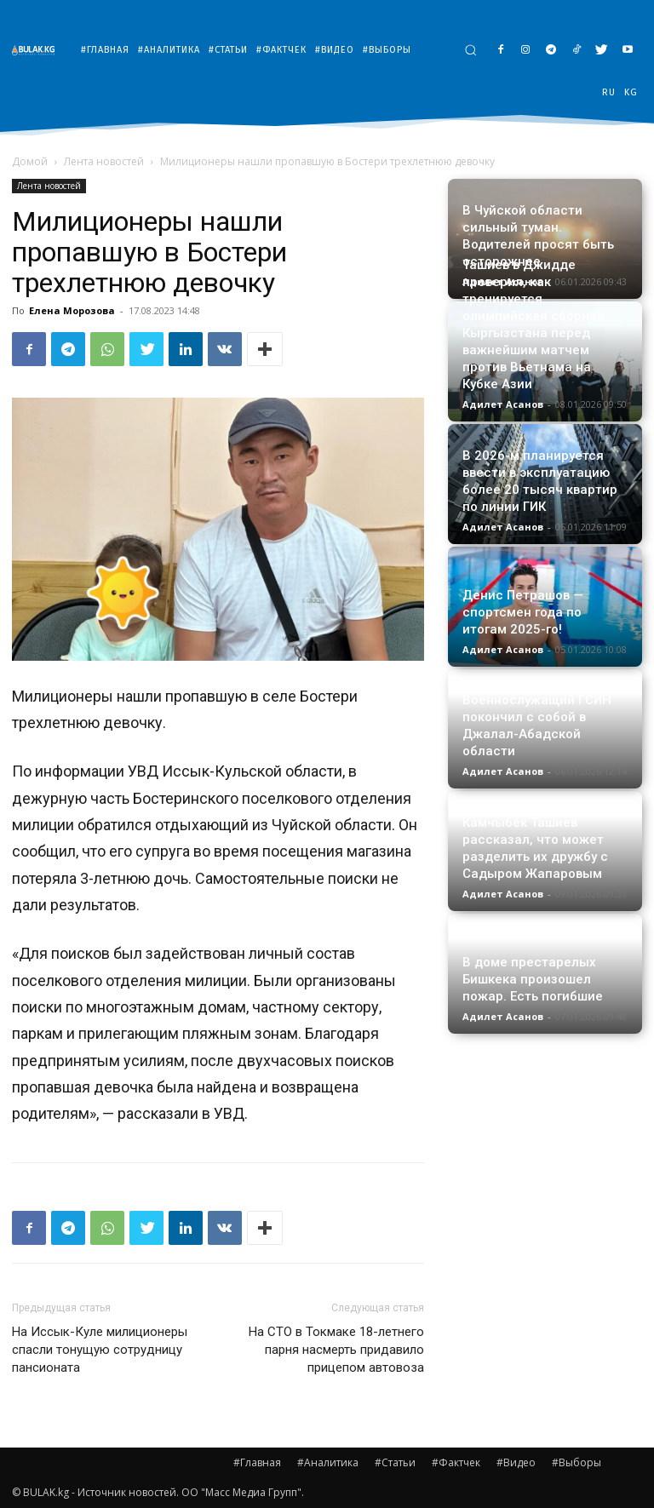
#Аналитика (328, 1462)
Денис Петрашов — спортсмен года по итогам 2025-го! (522, 612)
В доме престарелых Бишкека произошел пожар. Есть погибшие (532, 979)
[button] (470, 49)
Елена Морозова (72, 310)
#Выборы (576, 1462)
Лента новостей (104, 161)
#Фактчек (456, 1462)
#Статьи (395, 1462)
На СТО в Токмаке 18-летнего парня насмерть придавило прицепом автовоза (336, 1349)
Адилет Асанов (502, 404)
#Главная (257, 1462)
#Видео (516, 1462)
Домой (30, 161)
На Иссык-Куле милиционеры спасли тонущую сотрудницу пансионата (99, 1349)
